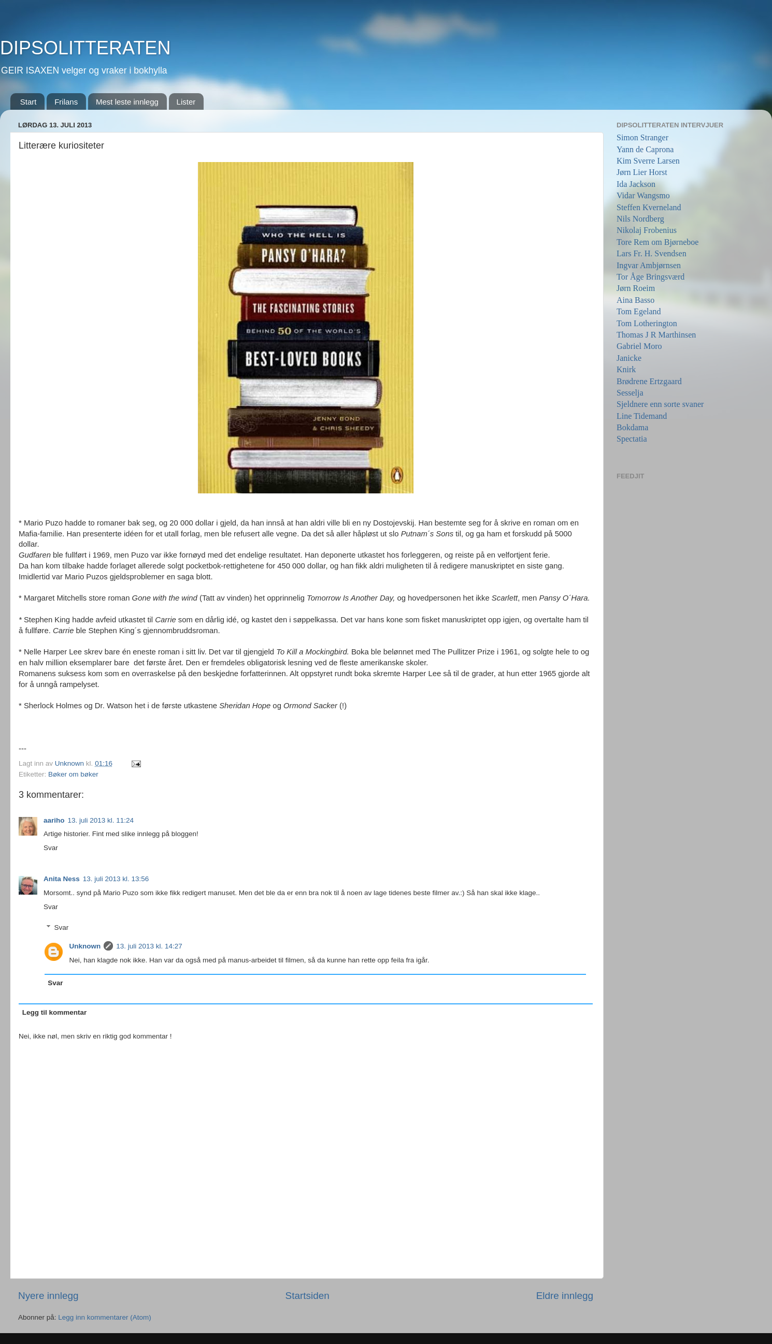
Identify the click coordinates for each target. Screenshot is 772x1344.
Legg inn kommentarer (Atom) (104, 1317)
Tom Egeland (639, 311)
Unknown (85, 946)
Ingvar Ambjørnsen (649, 265)
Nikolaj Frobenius (647, 230)
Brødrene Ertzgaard (649, 381)
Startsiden (307, 1295)
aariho (54, 820)
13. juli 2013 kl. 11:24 (101, 820)
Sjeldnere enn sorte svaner (660, 404)
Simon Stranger (642, 137)
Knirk (626, 369)
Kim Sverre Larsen (648, 160)
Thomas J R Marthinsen (656, 334)
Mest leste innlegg (127, 101)
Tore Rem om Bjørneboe (657, 242)
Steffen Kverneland (649, 207)
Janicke (629, 358)
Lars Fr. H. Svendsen (652, 253)
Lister (186, 101)
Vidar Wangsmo (643, 195)
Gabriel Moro (639, 346)
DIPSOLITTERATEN (85, 48)
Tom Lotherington (647, 323)
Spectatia (632, 438)
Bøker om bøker (73, 774)
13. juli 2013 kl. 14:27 (149, 946)
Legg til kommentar (54, 1012)
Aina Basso (635, 300)
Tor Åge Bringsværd (650, 276)
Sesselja (630, 392)
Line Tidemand (642, 416)
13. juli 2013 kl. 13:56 (116, 879)
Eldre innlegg (564, 1295)
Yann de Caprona (645, 149)
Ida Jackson (636, 184)
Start (28, 101)
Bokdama (632, 427)
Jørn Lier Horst (642, 172)
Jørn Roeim (636, 288)
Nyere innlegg (48, 1295)
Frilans (66, 101)
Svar (51, 848)
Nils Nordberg (640, 218)
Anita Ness (62, 879)
